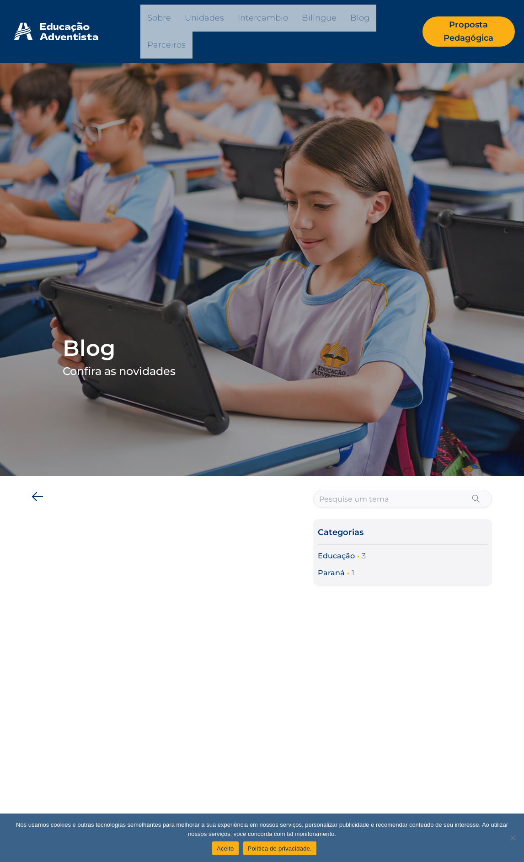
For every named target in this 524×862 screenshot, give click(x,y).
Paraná (331, 572)
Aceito (225, 848)
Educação (336, 555)
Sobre (159, 18)
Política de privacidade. (280, 848)
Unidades (204, 18)
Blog (359, 18)
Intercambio (263, 18)
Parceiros (166, 45)
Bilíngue (319, 18)
